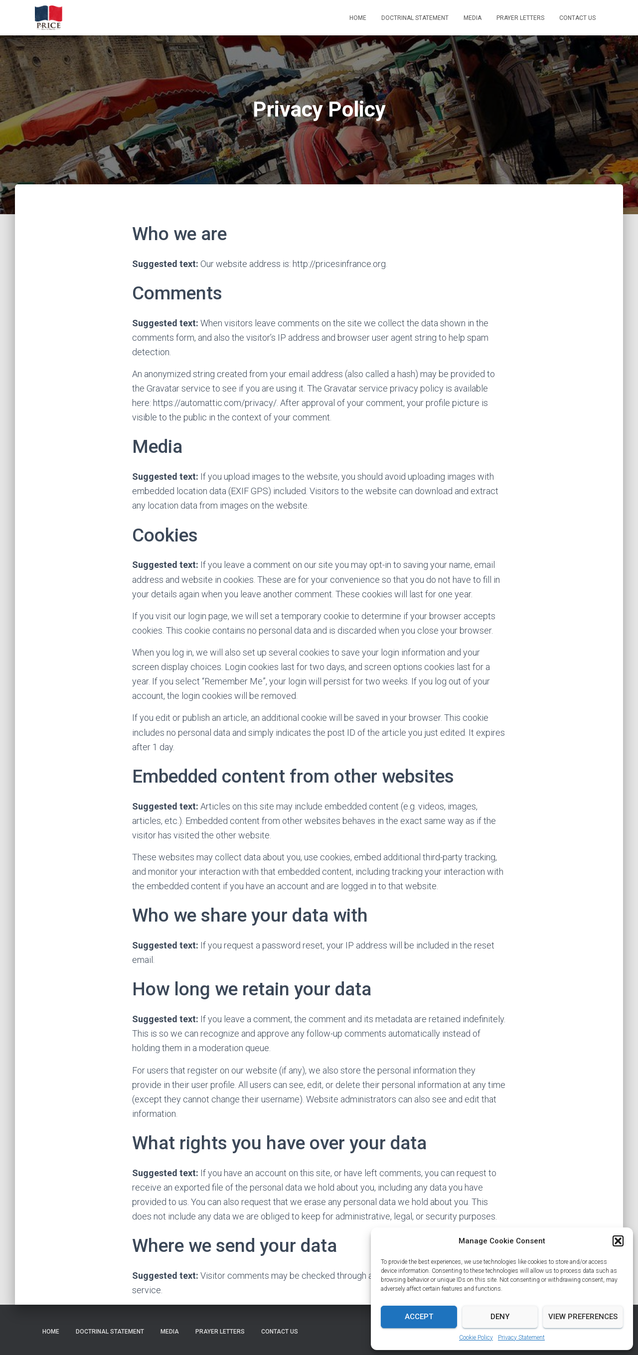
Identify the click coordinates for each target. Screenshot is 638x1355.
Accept (419, 1316)
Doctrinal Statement (415, 17)
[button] (618, 1241)
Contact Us (577, 17)
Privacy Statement (521, 1337)
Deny (499, 1316)
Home (357, 17)
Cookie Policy (476, 1337)
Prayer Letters (520, 17)
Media (472, 17)
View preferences (583, 1316)
